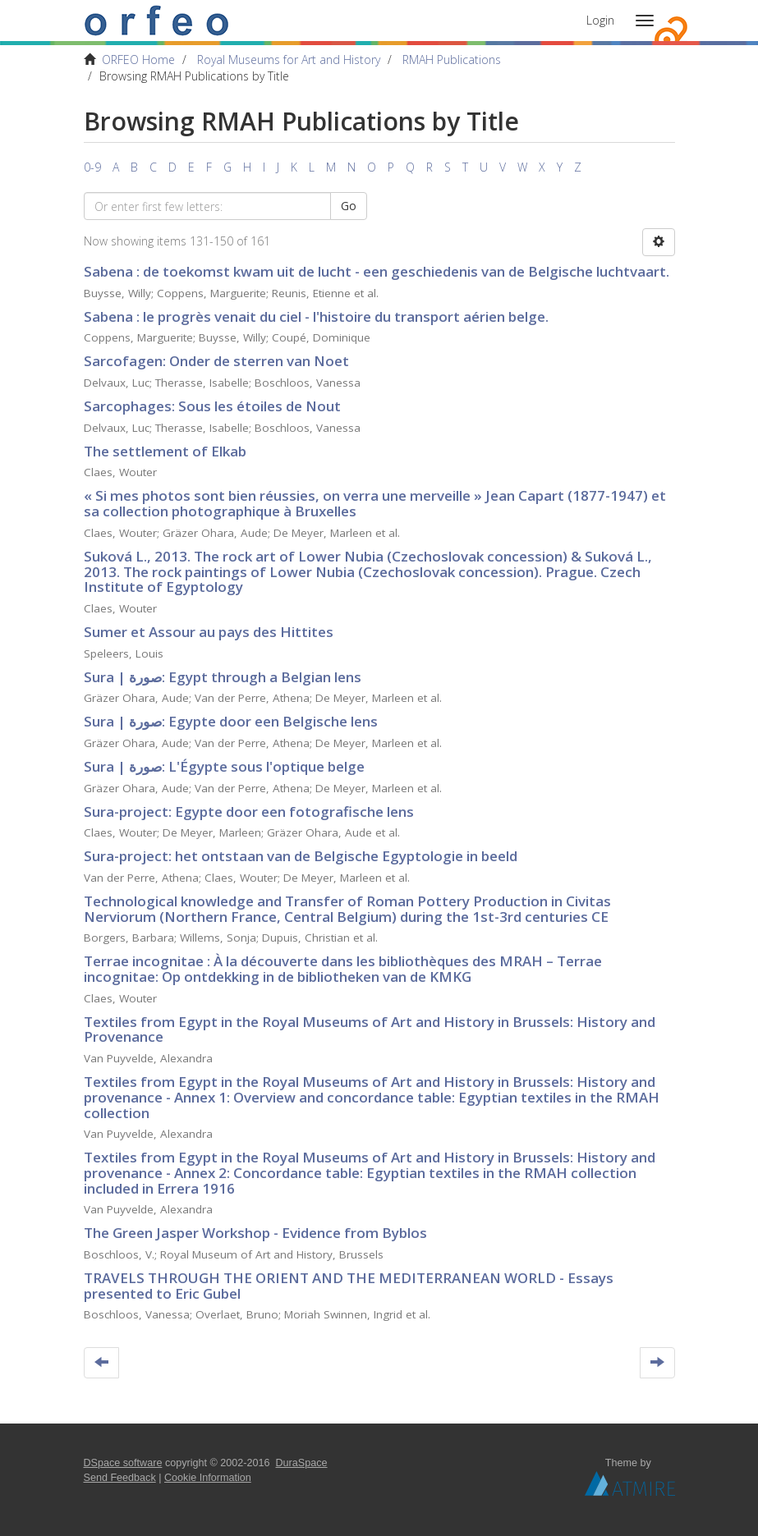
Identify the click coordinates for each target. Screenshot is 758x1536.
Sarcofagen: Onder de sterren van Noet (216, 360)
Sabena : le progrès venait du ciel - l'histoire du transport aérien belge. (316, 316)
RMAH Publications (451, 59)
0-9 (92, 167)
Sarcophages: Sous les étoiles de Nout (212, 406)
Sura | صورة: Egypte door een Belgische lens (231, 721)
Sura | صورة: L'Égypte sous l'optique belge (224, 766)
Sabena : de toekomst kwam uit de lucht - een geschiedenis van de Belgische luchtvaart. (376, 271)
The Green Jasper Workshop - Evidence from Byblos (255, 1232)
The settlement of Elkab (165, 451)
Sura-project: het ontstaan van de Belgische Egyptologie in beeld (300, 855)
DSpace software (123, 1463)
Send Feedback (120, 1477)
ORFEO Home (138, 59)
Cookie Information (207, 1477)
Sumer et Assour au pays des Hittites (208, 631)
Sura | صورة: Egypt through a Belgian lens (222, 676)
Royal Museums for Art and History (288, 59)
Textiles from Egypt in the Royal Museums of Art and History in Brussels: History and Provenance (369, 1029)
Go (348, 205)
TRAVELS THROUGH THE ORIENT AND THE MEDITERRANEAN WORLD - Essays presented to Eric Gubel (348, 1285)
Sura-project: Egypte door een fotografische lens (249, 811)
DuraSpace (302, 1463)
